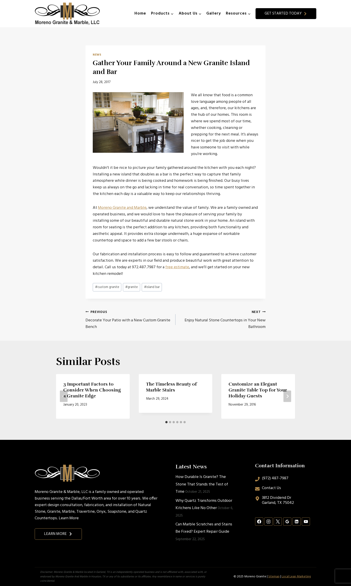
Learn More (69, 518)
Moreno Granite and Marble (122, 207)
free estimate (177, 267)
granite (131, 287)
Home (140, 13)
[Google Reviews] (287, 521)
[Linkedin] (296, 521)
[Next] (287, 396)
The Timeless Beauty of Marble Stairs (171, 387)
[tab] (166, 422)
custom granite (107, 287)
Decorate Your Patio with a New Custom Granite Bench (128, 319)
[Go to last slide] (64, 396)
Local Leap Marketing (296, 576)
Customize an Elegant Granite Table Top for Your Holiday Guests (258, 390)
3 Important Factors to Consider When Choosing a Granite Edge (92, 390)
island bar (152, 287)
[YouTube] (306, 521)
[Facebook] (259, 521)
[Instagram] (268, 521)
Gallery (213, 13)
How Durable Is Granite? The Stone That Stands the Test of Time (202, 484)
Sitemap (274, 576)
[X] (278, 521)
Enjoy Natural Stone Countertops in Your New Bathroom (223, 319)
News (97, 55)
